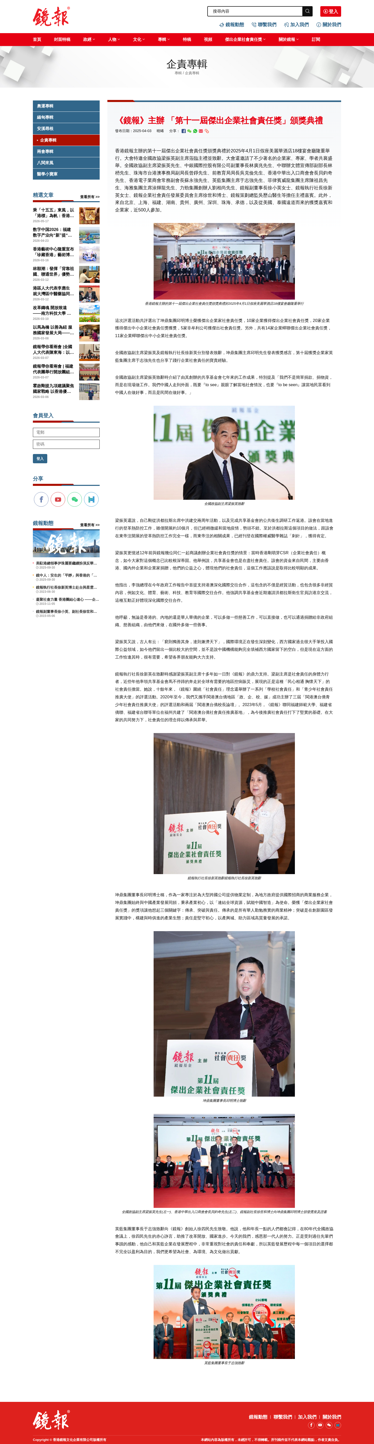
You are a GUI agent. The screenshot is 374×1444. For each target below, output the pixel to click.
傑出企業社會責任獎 (243, 39)
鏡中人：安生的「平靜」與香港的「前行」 (68, 575)
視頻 (208, 39)
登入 (333, 11)
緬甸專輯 (45, 117)
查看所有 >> (90, 197)
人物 (112, 39)
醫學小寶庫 (47, 174)
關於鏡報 (287, 39)
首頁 (37, 39)
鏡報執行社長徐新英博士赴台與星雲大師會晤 (68, 587)
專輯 (162, 39)
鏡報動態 (235, 24)
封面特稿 (62, 39)
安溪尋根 (45, 128)
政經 (87, 39)
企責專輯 (48, 140)
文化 (137, 39)
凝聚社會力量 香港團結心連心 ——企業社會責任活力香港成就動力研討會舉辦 (68, 599)
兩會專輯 (45, 151)
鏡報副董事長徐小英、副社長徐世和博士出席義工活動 (68, 611)
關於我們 (332, 24)
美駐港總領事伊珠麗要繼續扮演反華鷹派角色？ (68, 563)
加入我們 (299, 24)
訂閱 (316, 39)
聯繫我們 (267, 24)
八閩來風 (45, 163)
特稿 (187, 39)
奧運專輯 (45, 106)
